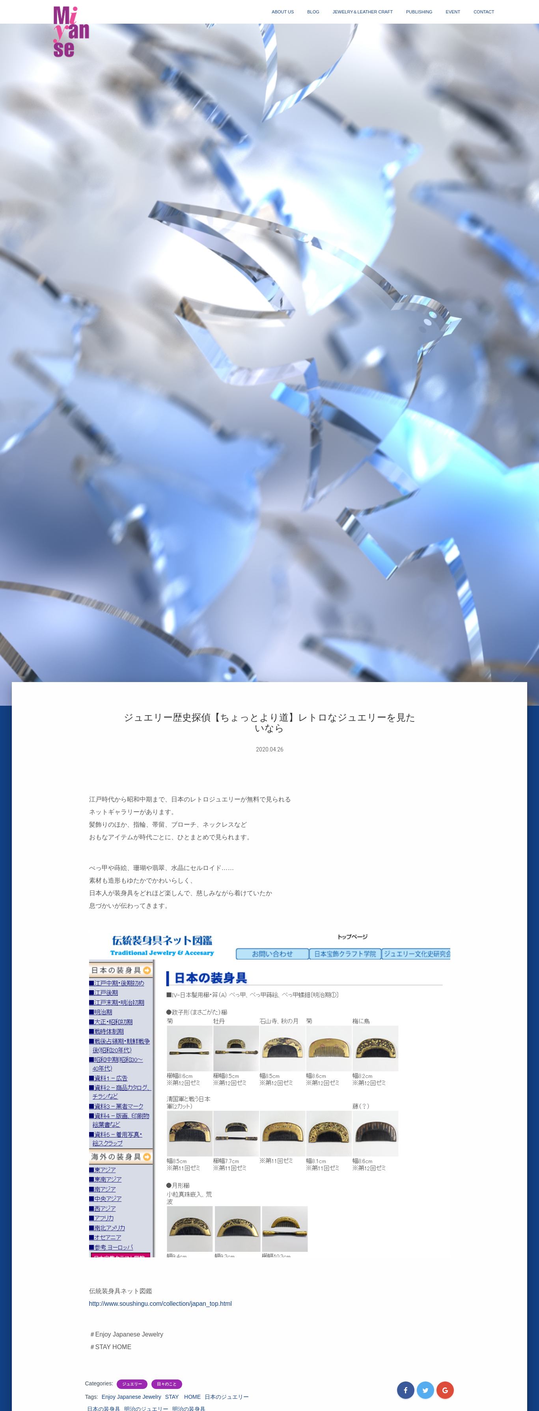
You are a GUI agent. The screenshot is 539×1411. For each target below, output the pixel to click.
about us (283, 11)
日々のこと (167, 1384)
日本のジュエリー (227, 1397)
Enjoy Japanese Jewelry (131, 1397)
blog (313, 11)
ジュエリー (132, 1384)
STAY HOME (183, 1397)
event (453, 11)
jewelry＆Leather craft (363, 11)
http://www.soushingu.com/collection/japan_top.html (161, 1303)
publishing (419, 11)
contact (484, 11)
